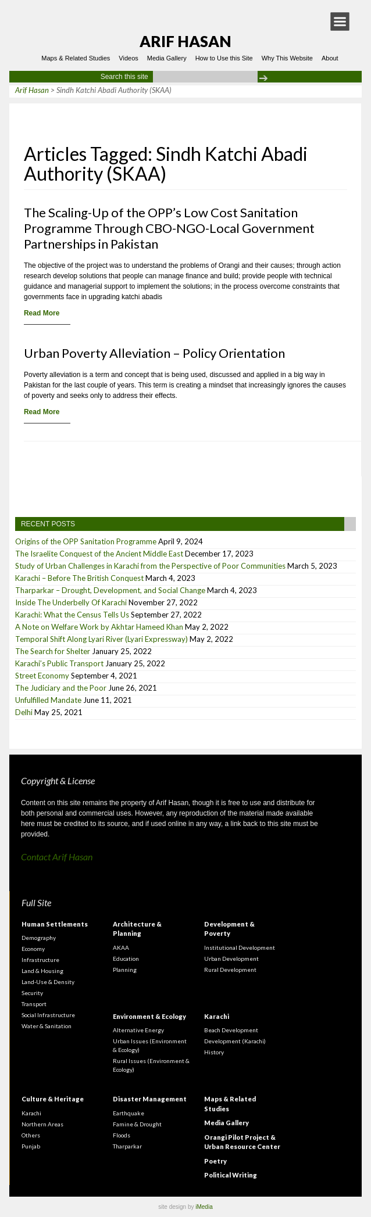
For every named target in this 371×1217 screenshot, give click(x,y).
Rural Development (230, 969)
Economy (33, 948)
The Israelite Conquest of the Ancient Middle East (99, 553)
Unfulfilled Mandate (48, 700)
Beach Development (231, 1029)
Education (126, 958)
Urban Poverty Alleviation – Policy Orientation (154, 353)
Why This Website (287, 58)
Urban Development (231, 958)
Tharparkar (127, 1146)
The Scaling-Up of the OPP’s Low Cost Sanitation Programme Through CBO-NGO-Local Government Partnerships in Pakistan (169, 228)
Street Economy (42, 675)
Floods (121, 1135)
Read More (41, 313)
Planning (125, 969)
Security (32, 992)
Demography (39, 937)
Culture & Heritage (53, 1099)
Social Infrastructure (48, 1014)
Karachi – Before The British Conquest (79, 578)
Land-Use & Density (48, 981)
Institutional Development (239, 947)
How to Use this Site (224, 58)
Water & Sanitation (47, 1025)
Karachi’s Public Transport (59, 663)
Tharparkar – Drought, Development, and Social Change (110, 590)
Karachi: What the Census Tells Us (72, 614)
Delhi (24, 712)
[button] (339, 21)
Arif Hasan (185, 41)
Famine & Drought (137, 1124)
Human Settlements (55, 924)
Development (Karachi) (235, 1040)
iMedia (203, 1207)
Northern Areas (42, 1124)
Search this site (124, 77)
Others (31, 1135)
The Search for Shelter (52, 651)
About (330, 58)
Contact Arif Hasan (56, 856)
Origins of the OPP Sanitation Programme (85, 541)
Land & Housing (42, 970)
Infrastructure (40, 959)
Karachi (216, 1016)
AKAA (121, 947)
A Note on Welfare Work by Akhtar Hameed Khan (99, 626)
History (214, 1052)
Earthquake (128, 1113)
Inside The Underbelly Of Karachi (71, 602)
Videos (128, 58)
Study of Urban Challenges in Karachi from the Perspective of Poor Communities (150, 565)
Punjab (31, 1146)
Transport (34, 1003)
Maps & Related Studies (75, 58)
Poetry (215, 1161)
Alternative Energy (138, 1029)
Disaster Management (150, 1099)
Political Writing (230, 1175)
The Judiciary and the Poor (60, 687)
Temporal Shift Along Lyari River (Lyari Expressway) (101, 639)
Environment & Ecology (149, 1016)
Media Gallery (167, 58)
